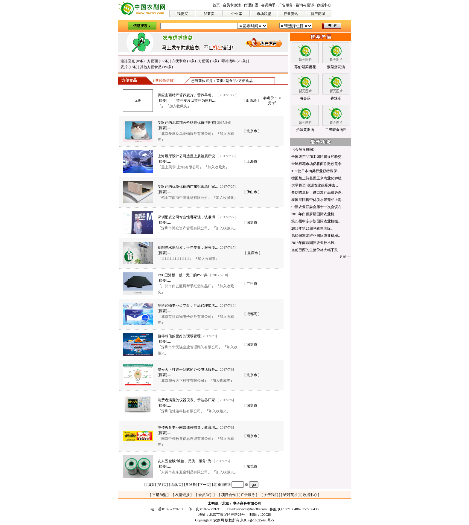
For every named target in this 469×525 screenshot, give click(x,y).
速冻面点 (128, 61)
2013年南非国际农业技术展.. (313, 243)
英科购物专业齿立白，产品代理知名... (188, 305)
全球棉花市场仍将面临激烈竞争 (316, 164)
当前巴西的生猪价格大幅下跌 (314, 250)
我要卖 (209, 14)
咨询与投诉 (305, 5)
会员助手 (268, 5)
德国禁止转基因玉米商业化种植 (316, 178)
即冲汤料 (228, 61)
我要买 (182, 14)
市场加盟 (159, 495)
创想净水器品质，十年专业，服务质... (188, 247)
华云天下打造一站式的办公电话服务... (188, 369)
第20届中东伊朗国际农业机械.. (315, 221)
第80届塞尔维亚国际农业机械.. (315, 235)
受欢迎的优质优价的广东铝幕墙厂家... (188, 186)
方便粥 (203, 61)
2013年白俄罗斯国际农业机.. (313, 214)
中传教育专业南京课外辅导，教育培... (188, 427)
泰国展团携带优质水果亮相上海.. (317, 200)
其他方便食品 (151, 67)
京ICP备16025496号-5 (257, 520)
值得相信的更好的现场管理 (179, 336)
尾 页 (217, 485)
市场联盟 (264, 14)
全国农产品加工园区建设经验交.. (317, 157)
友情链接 (182, 495)
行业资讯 (291, 14)
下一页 (204, 485)
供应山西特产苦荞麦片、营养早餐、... (188, 95)
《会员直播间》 (303, 149)
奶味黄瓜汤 (305, 130)
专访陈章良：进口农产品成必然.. (317, 192)
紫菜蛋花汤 (336, 67)
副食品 (231, 81)
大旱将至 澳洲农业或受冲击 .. (314, 185)
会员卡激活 (232, 5)
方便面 (152, 61)
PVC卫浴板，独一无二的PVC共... (184, 275)
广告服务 (285, 5)
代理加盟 (251, 5)
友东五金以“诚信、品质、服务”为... (186, 461)
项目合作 (228, 495)
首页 (216, 5)
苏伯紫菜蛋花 (305, 67)
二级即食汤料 (336, 130)
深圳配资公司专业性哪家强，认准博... (188, 217)
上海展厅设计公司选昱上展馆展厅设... (188, 156)
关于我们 (271, 495)
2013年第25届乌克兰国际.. (312, 228)
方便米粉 (179, 61)
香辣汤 (336, 98)
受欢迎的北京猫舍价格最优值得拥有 (186, 122)
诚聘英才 (290, 495)
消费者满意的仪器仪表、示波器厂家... (188, 400)
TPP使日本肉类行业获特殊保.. (315, 171)
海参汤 (305, 98)
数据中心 (324, 5)
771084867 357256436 (302, 509)
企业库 (236, 14)
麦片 (124, 67)
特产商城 (318, 14)
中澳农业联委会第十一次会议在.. (317, 207)
